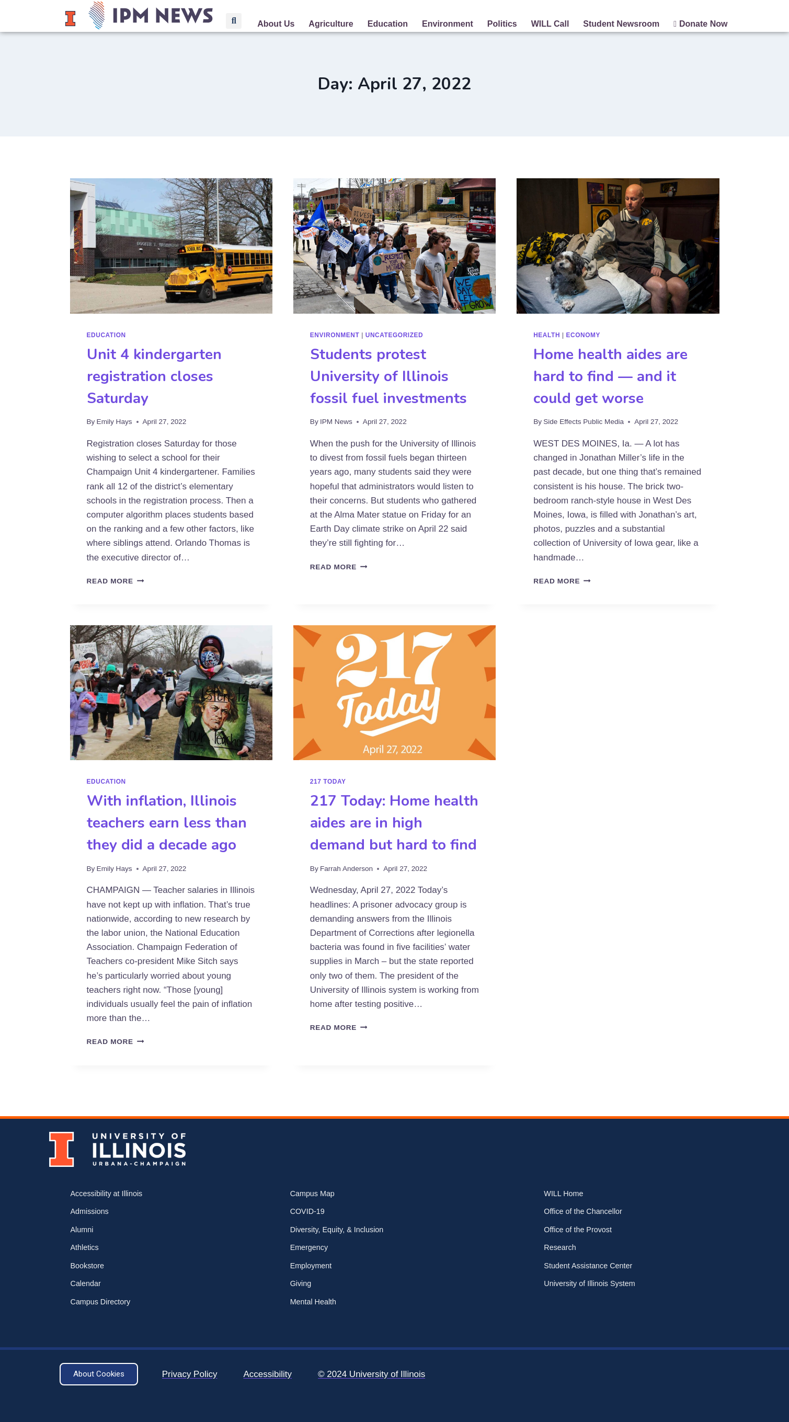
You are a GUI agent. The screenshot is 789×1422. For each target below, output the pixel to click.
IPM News (336, 422)
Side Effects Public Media (583, 422)
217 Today (328, 781)
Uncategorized (394, 335)
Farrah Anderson (346, 869)
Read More (115, 581)
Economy (583, 335)
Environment (334, 335)
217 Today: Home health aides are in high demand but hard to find (394, 823)
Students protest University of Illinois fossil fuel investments (388, 376)
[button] (234, 21)
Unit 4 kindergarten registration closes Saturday (154, 376)
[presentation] (171, 245)
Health (546, 335)
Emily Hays (114, 422)
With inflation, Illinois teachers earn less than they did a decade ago (167, 823)
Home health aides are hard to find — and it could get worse (610, 376)
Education (106, 335)
